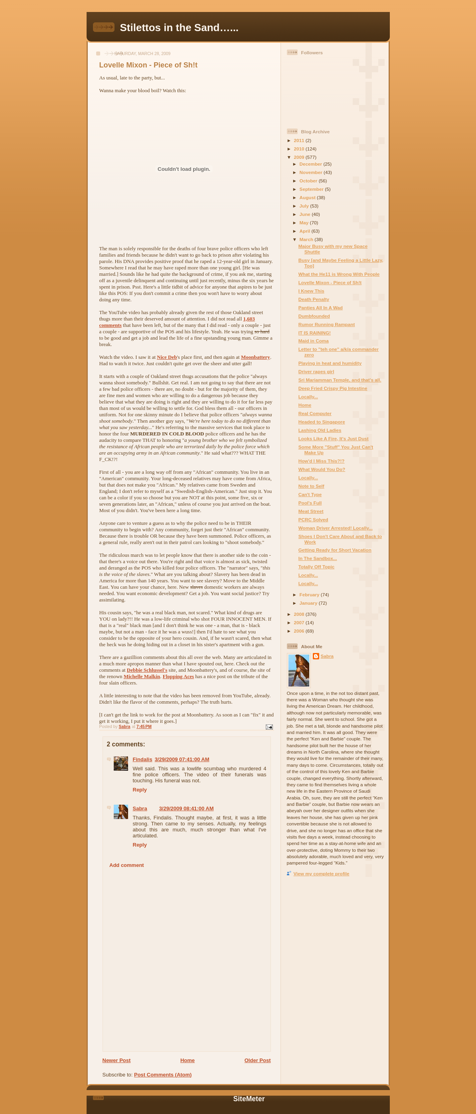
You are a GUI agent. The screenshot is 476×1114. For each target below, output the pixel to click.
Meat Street (311, 511)
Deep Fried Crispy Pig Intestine (332, 388)
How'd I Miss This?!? (321, 460)
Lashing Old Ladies (320, 430)
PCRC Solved (313, 519)
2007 (300, 622)
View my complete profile (322, 873)
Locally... (308, 396)
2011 (300, 140)
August (308, 197)
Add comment (126, 865)
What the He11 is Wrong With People (339, 274)
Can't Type (310, 494)
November (312, 172)
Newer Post (117, 1060)
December (312, 163)
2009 (300, 157)
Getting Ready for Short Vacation (334, 549)
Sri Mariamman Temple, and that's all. (339, 379)
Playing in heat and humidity (329, 363)
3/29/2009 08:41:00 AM (186, 808)
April (306, 230)
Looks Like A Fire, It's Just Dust (333, 438)
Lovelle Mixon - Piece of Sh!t (329, 282)
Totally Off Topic (316, 566)
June (306, 214)
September (312, 189)
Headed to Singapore (321, 421)
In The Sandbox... (317, 558)
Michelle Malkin (142, 676)
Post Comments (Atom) (163, 1075)
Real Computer (315, 413)
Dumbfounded (314, 316)
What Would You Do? (322, 469)
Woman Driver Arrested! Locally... (335, 527)
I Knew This (311, 290)
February (310, 594)
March (307, 239)
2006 (300, 630)
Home (187, 1060)
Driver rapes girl (316, 371)
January (309, 602)
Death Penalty (313, 299)
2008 (300, 614)
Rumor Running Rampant (326, 324)
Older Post (258, 1060)
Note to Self (311, 486)
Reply (140, 790)
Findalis (142, 759)
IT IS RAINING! (314, 332)
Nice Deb (167, 357)
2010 (300, 148)
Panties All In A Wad (320, 307)
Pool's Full (310, 502)
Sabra (140, 808)
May (305, 222)
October (309, 180)
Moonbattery (255, 357)
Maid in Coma (313, 340)
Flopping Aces (178, 676)
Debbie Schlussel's (147, 670)
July (305, 205)
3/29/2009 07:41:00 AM (182, 759)
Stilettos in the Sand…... (179, 28)
